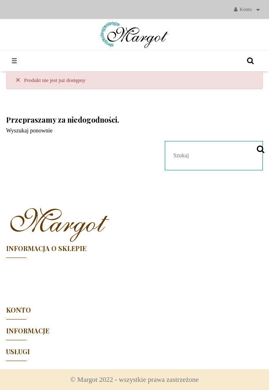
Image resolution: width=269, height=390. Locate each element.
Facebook (135, 278)
